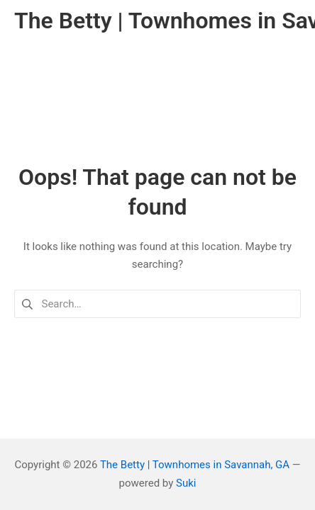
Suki (186, 483)
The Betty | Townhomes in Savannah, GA (194, 464)
